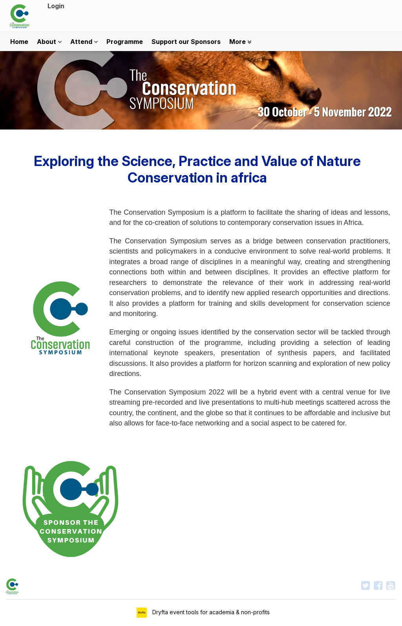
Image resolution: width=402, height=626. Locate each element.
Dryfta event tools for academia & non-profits (210, 612)
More (240, 42)
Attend (84, 42)
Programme (124, 42)
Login (56, 6)
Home (19, 42)
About (49, 42)
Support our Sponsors (186, 42)
